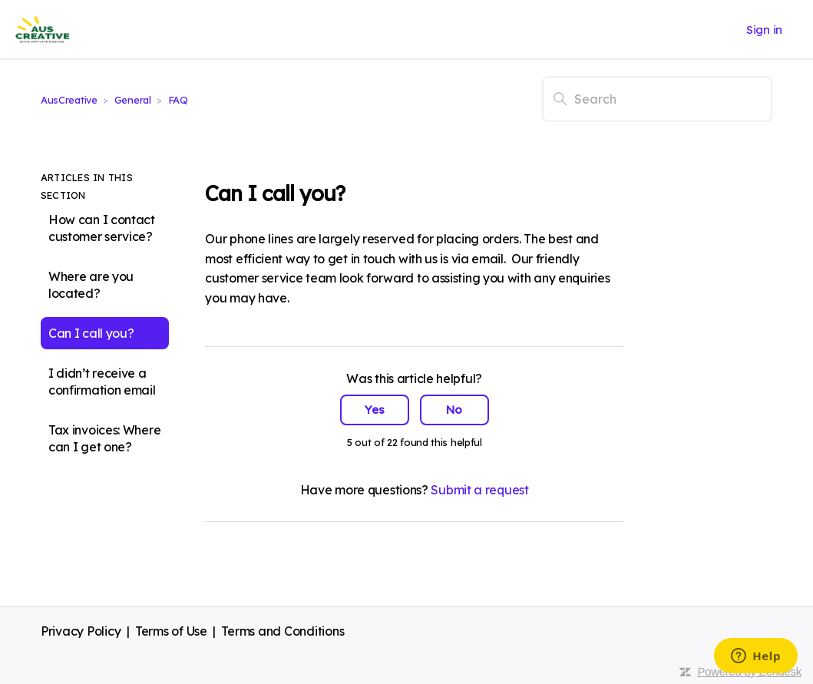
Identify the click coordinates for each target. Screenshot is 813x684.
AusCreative (69, 100)
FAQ (178, 100)
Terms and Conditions (282, 631)
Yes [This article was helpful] (375, 409)
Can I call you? (91, 333)
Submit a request (479, 489)
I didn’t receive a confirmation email (102, 381)
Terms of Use (171, 631)
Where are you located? (91, 285)
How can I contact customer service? (101, 228)
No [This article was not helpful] (454, 409)
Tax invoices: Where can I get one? (104, 438)
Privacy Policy (81, 631)
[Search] (657, 99)
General (132, 100)
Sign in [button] (764, 29)
